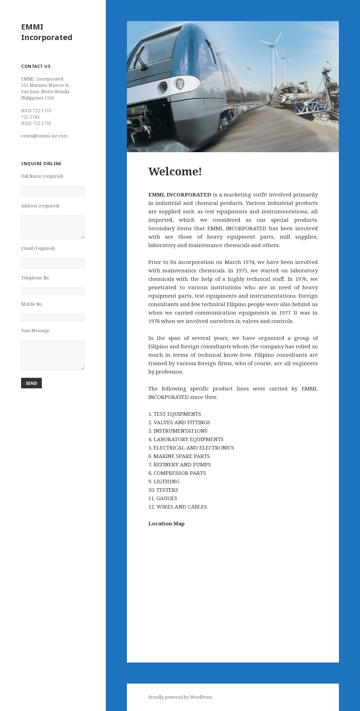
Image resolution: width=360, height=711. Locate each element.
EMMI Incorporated (46, 31)
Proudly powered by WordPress (180, 697)
